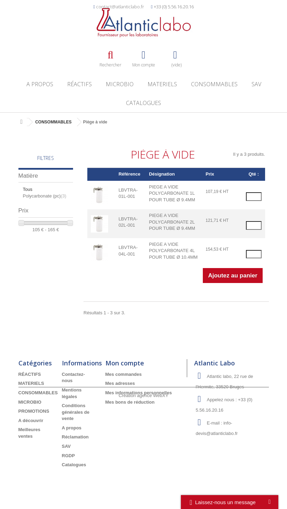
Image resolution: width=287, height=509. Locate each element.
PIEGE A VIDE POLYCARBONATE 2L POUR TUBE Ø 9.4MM (172, 222)
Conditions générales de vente (76, 412)
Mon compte (124, 363)
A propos (39, 84)
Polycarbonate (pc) (44, 196)
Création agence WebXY (143, 489)
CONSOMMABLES (214, 84)
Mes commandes (123, 374)
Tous (27, 189)
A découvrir (30, 420)
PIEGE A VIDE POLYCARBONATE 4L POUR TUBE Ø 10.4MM (173, 251)
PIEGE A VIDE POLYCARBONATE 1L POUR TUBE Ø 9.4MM (172, 193)
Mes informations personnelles (138, 392)
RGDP (68, 455)
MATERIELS (162, 84)
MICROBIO (120, 84)
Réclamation (75, 436)
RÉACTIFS (79, 84)
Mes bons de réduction (130, 402)
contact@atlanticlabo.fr (120, 6)
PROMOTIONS (33, 411)
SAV (256, 84)
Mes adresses (120, 383)
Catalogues (143, 103)
